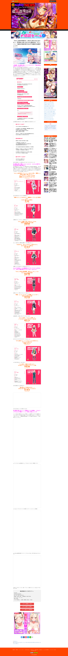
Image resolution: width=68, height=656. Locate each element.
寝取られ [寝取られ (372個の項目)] (54, 113)
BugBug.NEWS (36, 649)
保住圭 (26, 642)
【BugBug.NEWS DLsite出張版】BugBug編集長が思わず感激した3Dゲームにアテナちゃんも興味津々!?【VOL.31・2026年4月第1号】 (53, 190)
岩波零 (30, 642)
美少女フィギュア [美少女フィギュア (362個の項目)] (47, 115)
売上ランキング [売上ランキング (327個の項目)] (47, 117)
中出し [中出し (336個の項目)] (53, 115)
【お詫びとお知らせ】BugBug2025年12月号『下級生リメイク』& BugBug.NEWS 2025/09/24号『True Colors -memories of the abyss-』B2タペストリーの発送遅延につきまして (50, 127)
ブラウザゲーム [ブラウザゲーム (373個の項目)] (50, 113)
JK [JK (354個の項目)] (50, 115)
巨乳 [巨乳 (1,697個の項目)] (52, 102)
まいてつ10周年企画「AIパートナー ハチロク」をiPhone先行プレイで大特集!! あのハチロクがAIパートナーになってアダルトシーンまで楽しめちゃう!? (53, 150)
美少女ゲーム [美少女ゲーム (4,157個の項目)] (46, 102)
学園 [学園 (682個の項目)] (48, 104)
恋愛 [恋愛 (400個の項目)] (51, 111)
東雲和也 (34, 642)
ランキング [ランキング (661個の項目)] (52, 104)
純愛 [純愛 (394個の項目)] (53, 111)
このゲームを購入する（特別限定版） (27, 609)
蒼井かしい (17, 643)
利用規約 (17, 649)
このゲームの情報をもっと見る (27, 603)
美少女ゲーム (15, 641)
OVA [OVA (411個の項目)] (48, 111)
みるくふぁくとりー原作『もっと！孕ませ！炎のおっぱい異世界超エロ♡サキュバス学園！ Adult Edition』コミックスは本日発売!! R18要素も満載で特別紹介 (53, 161)
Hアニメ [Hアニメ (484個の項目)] (46, 111)
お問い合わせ (32, 649)
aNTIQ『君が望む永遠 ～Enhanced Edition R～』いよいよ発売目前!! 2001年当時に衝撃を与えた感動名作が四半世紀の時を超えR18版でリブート (53, 173)
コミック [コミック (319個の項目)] (51, 117)
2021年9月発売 (16, 642)
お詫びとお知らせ (27, 649)
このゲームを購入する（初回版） (27, 606)
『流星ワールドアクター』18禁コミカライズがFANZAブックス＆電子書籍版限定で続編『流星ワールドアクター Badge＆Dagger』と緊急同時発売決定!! (53, 167)
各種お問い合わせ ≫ (52, 1)
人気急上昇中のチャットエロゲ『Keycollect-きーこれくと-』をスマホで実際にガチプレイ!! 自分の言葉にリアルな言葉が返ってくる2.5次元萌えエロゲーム (53, 156)
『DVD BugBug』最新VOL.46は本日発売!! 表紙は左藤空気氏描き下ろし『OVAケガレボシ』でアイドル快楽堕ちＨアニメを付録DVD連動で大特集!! (53, 179)
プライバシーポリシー (21, 649)
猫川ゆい (38, 642)
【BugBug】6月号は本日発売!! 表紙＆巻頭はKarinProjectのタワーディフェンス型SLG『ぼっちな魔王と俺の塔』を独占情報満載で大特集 (53, 139)
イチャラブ (24, 642)
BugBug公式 (40, 649)
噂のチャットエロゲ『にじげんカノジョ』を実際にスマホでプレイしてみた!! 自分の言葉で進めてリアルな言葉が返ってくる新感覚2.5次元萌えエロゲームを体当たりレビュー (53, 184)
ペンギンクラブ (51, 649)
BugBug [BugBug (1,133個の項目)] (46, 104)
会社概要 (14, 649)
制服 (28, 642)
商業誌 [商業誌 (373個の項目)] (45, 113)
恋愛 (31, 642)
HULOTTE (21, 642)
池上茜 (36, 642)
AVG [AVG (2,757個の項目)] (50, 102)
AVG (18, 642)
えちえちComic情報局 (45, 649)
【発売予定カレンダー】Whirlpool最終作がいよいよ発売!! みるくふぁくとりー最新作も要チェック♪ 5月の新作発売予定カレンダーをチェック (53, 145)
